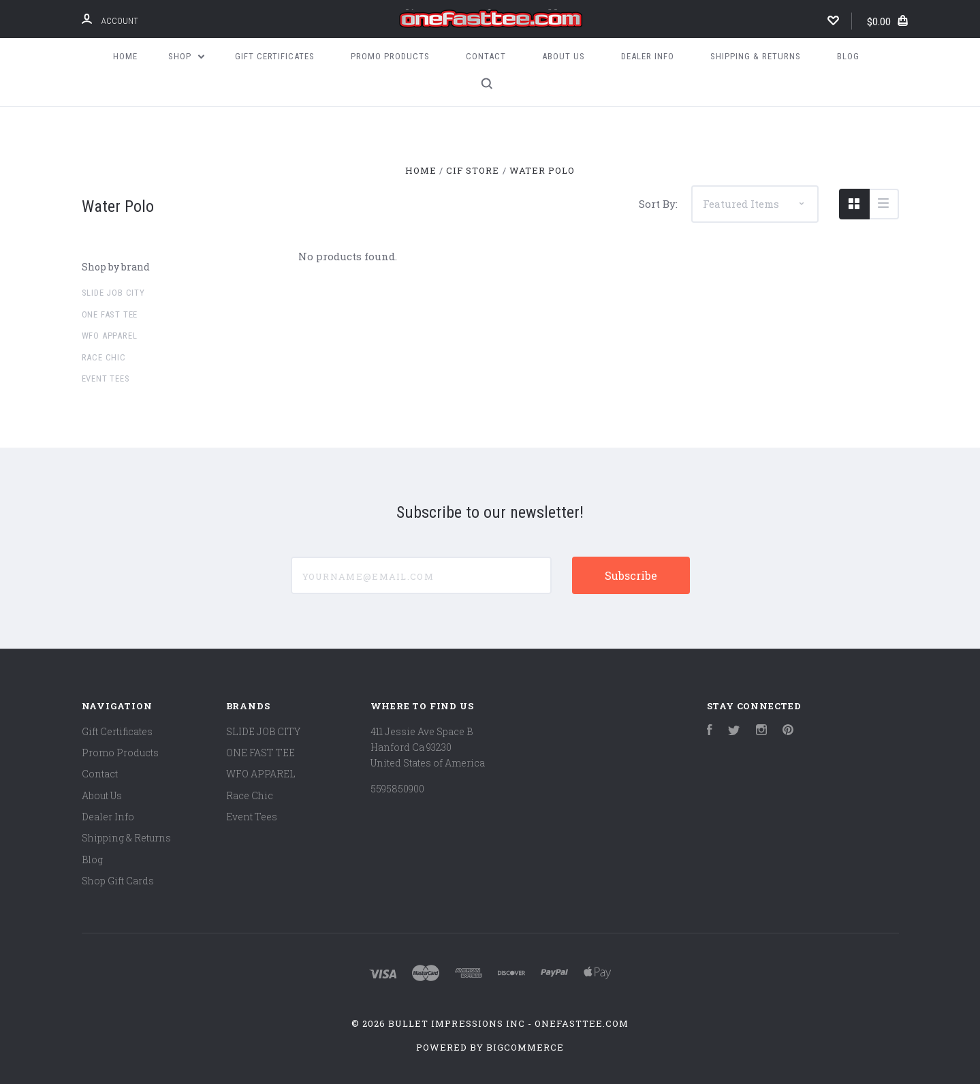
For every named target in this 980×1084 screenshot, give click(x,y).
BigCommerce (525, 1047)
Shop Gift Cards (118, 880)
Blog (848, 56)
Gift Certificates (275, 56)
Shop (186, 56)
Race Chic (104, 357)
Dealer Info (647, 56)
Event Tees (106, 378)
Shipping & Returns (755, 56)
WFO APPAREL (110, 335)
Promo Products (390, 56)
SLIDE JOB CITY (113, 293)
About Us (563, 56)
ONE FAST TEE (110, 314)
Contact (486, 56)
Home (125, 56)
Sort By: (658, 204)
